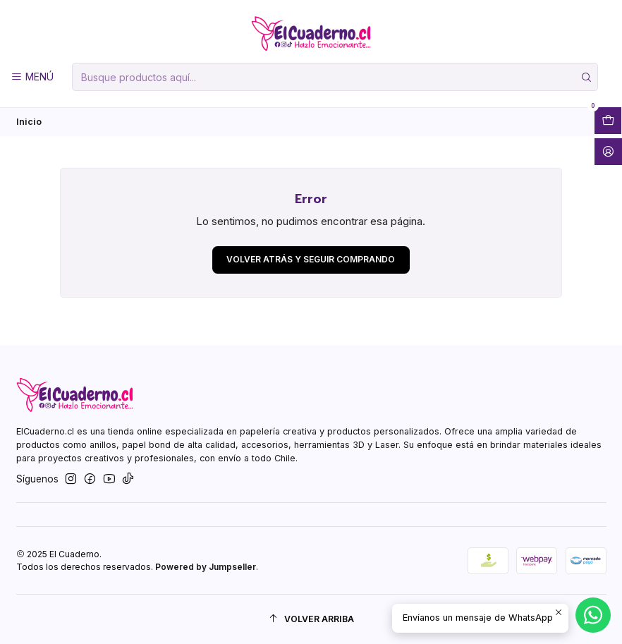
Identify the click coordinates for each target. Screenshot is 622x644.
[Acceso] (608, 151)
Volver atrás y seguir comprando (310, 259)
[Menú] (32, 77)
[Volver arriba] (311, 619)
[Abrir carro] (607, 120)
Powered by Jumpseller (205, 566)
